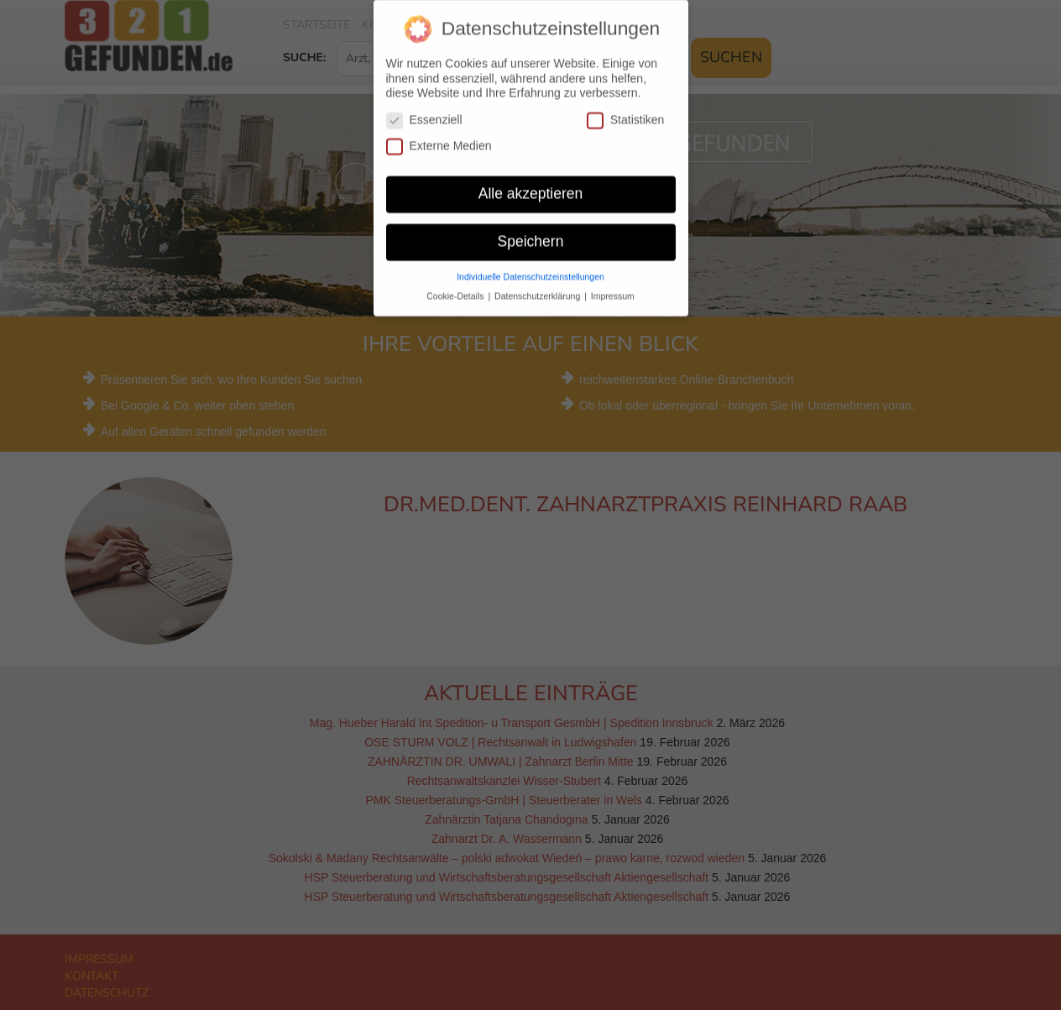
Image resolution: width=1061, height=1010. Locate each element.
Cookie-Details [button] (456, 284)
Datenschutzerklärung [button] (538, 284)
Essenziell (424, 108)
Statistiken (626, 108)
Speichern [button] (531, 229)
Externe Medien (439, 134)
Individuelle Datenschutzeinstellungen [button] (530, 264)
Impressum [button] (613, 284)
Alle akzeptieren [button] (530, 181)
